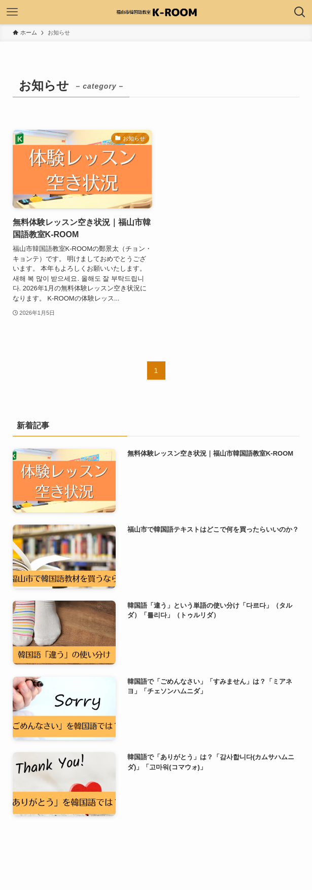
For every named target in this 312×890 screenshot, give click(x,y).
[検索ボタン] (300, 12)
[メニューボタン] (12, 12)
